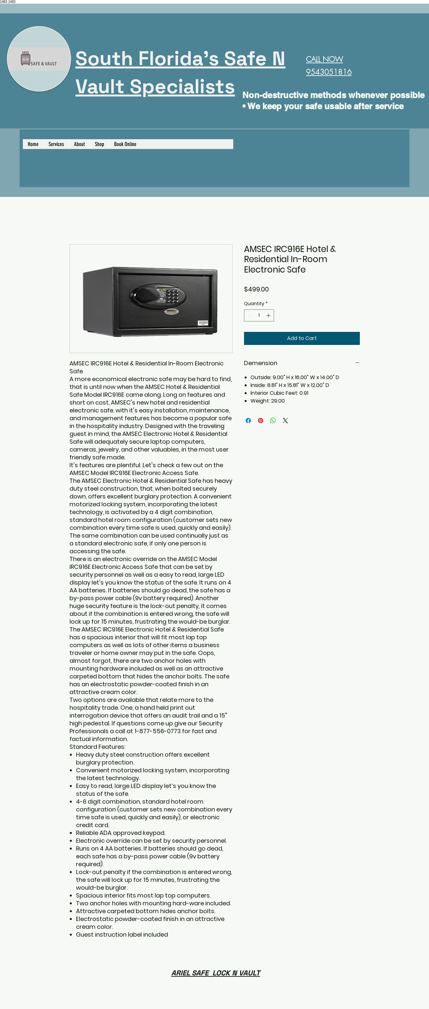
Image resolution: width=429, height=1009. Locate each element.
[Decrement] (249, 315)
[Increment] (269, 315)
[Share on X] (285, 420)
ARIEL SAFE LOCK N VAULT (215, 972)
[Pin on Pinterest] (261, 420)
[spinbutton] (259, 315)
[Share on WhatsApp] (273, 420)
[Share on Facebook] (248, 420)
